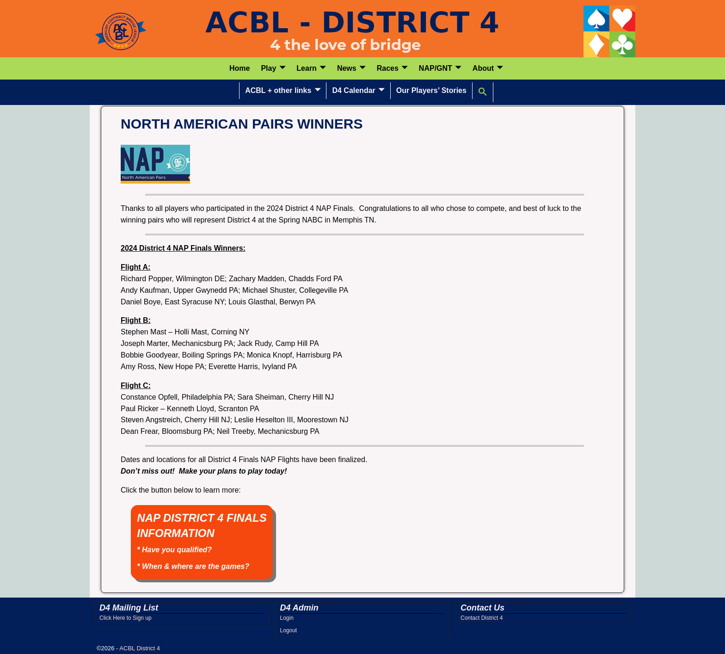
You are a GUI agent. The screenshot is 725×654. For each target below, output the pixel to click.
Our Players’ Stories (431, 90)
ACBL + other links (278, 90)
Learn (306, 68)
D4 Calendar (353, 90)
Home (239, 68)
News (346, 68)
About (483, 68)
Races (388, 68)
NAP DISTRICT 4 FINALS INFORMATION (201, 541)
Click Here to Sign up (125, 618)
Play (268, 68)
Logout (288, 630)
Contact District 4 (482, 618)
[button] (483, 92)
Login (286, 618)
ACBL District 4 (139, 648)
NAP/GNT (435, 68)
